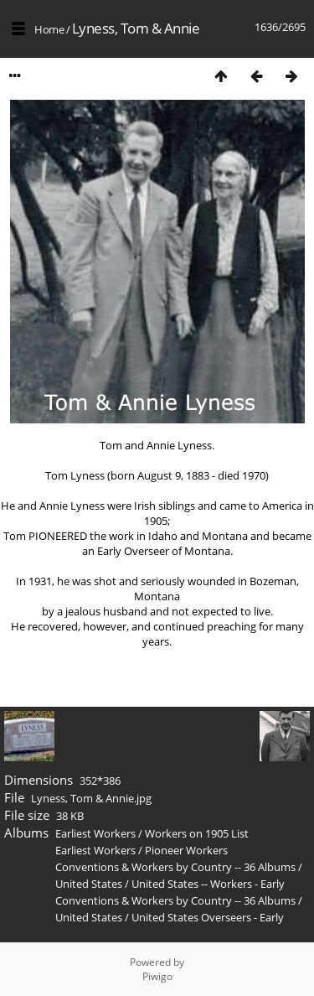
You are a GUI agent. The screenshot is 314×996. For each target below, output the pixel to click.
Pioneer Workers (186, 850)
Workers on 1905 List (197, 833)
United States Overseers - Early (207, 917)
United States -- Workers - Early (208, 883)
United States (90, 883)
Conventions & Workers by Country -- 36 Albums (175, 866)
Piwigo (157, 976)
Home (49, 29)
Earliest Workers (95, 833)
